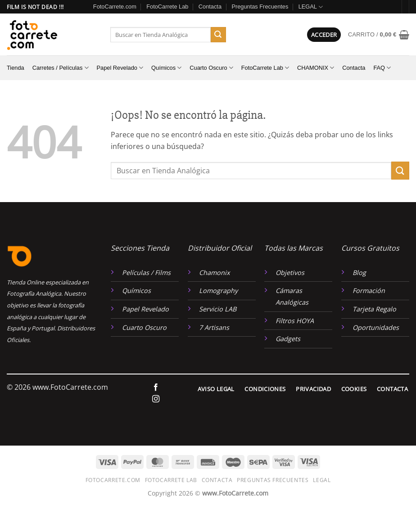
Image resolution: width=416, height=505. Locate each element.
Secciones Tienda (140, 248)
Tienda (15, 67)
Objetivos (290, 272)
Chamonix (214, 272)
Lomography (218, 290)
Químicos (166, 67)
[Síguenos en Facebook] (155, 387)
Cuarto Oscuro (211, 67)
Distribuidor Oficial (220, 248)
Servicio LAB (217, 309)
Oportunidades (376, 327)
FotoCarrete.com (114, 6)
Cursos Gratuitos (370, 248)
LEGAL (310, 7)
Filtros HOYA (295, 320)
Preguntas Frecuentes (259, 6)
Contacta (210, 6)
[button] (324, 34)
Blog (359, 272)
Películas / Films (146, 272)
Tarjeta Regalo (374, 309)
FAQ (382, 67)
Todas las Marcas (293, 248)
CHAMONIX (315, 67)
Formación (369, 290)
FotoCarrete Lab (167, 6)
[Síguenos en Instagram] (155, 399)
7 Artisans (214, 327)
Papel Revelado (120, 67)
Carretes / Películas (60, 67)
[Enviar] (218, 34)
